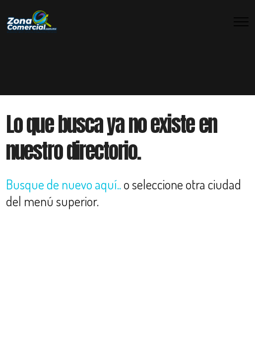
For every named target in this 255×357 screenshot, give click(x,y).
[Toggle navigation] (241, 22)
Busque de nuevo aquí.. (63, 184)
